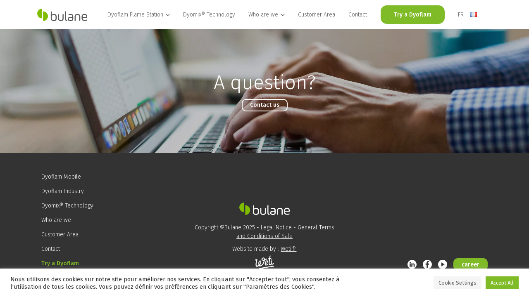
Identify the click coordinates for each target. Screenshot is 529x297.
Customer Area (316, 14)
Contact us (264, 104)
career (470, 264)
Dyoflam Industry (62, 191)
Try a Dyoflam (412, 14)
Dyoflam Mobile (61, 176)
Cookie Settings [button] (457, 283)
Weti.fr (288, 248)
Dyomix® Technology (209, 14)
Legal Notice (276, 227)
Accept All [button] (502, 283)
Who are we (56, 220)
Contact (357, 14)
